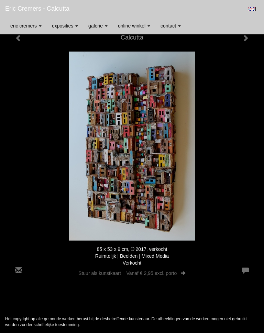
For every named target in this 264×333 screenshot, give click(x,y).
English (252, 9)
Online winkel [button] (134, 26)
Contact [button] (171, 26)
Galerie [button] (98, 26)
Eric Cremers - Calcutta (37, 8)
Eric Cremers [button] (26, 26)
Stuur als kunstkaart (132, 273)
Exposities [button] (65, 26)
